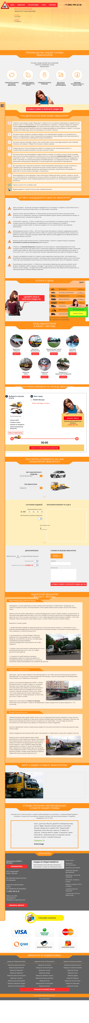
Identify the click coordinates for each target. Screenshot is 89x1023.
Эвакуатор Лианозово (44, 965)
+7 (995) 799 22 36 (73, 4)
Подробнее (16, 354)
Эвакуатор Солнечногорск (72, 981)
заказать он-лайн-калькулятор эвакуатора (44, 448)
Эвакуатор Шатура (44, 973)
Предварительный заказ (22, 565)
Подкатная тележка (44, 373)
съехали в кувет (15, 422)
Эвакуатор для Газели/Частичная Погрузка (53, 350)
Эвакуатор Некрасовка (72, 983)
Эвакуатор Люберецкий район (16, 961)
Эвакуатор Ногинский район (44, 967)
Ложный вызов (29, 561)
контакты (52, 5)
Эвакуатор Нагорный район (16, 986)
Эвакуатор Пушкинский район (73, 961)
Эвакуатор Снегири (44, 970)
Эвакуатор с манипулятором (71, 864)
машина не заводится (17, 424)
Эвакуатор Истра (44, 981)
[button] (42, 791)
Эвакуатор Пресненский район (16, 975)
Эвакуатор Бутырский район (16, 981)
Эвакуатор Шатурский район (16, 965)
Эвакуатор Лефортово (16, 973)
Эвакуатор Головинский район (72, 967)
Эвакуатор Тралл (25, 373)
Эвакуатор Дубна (73, 975)
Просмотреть (16, 866)
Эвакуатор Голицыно (16, 978)
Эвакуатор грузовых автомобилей (72, 871)
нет (24, 512)
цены (12, 5)
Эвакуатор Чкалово (72, 986)
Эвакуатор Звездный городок (16, 983)
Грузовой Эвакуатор (72, 350)
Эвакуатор (21, 5)
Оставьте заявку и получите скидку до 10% (68, 584)
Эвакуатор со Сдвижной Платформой (63, 373)
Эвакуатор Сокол (73, 973)
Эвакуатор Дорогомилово (16, 967)
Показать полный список (44, 989)
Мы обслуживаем (44, 999)
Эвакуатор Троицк (72, 970)
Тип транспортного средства (34, 473)
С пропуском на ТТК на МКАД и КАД (73, 894)
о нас (44, 5)
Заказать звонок (16, 905)
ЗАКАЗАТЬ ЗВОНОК (73, 418)
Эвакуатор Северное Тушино (44, 975)
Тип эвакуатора (30, 484)
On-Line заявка (33, 5)
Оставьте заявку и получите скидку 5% (44, 109)
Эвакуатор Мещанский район (44, 978)
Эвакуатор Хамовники (16, 970)
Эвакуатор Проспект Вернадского (44, 961)
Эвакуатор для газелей (73, 868)
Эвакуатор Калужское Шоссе (72, 965)
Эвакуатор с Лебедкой (17, 350)
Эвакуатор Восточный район (44, 983)
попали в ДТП (14, 420)
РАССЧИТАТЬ (15, 432)
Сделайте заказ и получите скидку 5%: (31, 298)
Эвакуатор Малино (44, 986)
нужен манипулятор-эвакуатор (16, 427)
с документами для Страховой (72, 890)
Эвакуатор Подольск (73, 978)
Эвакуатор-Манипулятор (35, 350)
